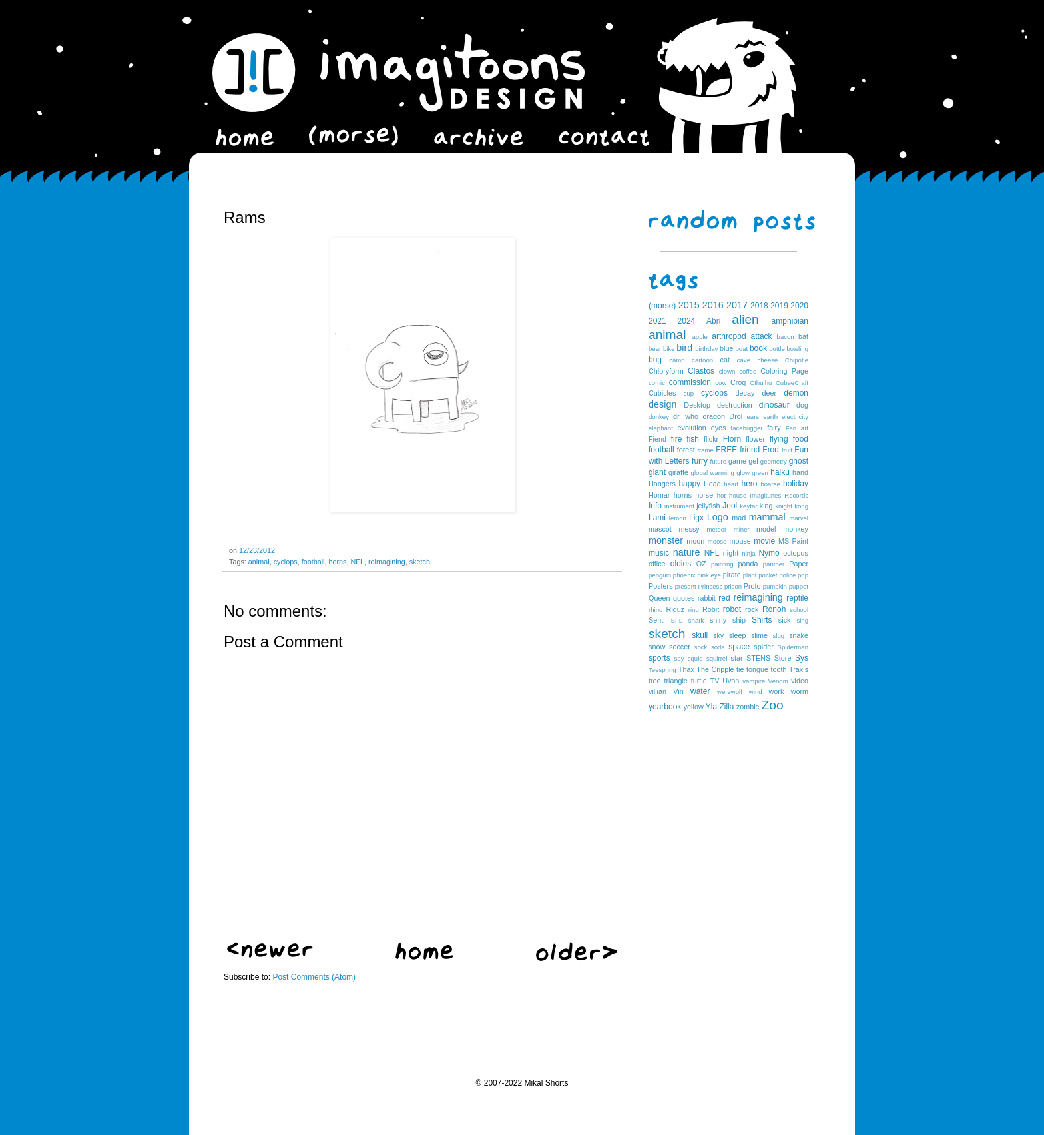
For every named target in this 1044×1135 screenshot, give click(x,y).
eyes (718, 428)
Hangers (662, 484)
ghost (798, 461)
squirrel (716, 658)
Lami (657, 517)
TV (715, 681)
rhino (655, 609)
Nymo (768, 553)
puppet (798, 586)
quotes (683, 598)
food (800, 439)
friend (750, 449)
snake (798, 635)
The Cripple (715, 669)
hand (800, 472)
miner (742, 529)
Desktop (697, 405)
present (685, 586)
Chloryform (666, 371)
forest (686, 450)
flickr (711, 439)
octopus (795, 553)
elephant (661, 428)
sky (718, 635)
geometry (773, 461)
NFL (357, 562)
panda (748, 564)
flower (755, 439)
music (659, 553)
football (313, 562)
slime (759, 635)
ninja (748, 553)
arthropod (729, 336)
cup (689, 393)
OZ (701, 564)
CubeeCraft (792, 382)
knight (783, 506)
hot (721, 495)
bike (669, 348)
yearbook (665, 706)
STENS (758, 658)
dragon (713, 416)
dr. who (685, 416)
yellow (694, 707)
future (718, 461)
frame (705, 450)
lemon (677, 518)
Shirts (762, 620)
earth (770, 416)
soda (718, 647)
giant (657, 472)
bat (803, 336)
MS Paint (793, 541)
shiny (718, 620)
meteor (716, 529)
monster (666, 540)
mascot (660, 529)
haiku (780, 472)
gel (753, 461)
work (776, 691)
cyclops (286, 562)
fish (692, 439)
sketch (419, 562)
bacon (785, 336)
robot (732, 609)
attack (761, 336)
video (799, 681)
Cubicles (662, 393)
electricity (795, 416)
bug (655, 359)
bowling (797, 348)
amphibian (790, 321)
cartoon (702, 360)
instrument (679, 506)
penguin (660, 575)
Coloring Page (784, 371)
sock (701, 647)
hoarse (770, 484)
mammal (767, 517)
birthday (706, 348)
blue (726, 348)
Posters (661, 586)
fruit (787, 450)
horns (337, 562)
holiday (795, 483)
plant (750, 575)
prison (733, 586)
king (766, 506)
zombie (748, 707)
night (730, 553)
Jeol (729, 505)
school (799, 609)
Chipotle (796, 360)
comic (657, 382)
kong (801, 506)
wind (755, 691)
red (724, 598)
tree (655, 681)
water (700, 691)
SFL (677, 620)
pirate (732, 575)
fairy (773, 428)
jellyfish (708, 506)
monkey (795, 529)
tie (740, 669)
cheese (767, 360)
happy (689, 483)
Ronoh (774, 609)
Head (712, 484)
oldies (680, 563)
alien (745, 319)
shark (696, 620)
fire (676, 439)
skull (700, 635)
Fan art (797, 428)
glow (743, 472)
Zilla (726, 706)
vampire (753, 681)
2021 (657, 321)
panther (774, 564)
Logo (717, 517)
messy (689, 529)
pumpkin (775, 586)
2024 (687, 321)
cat (725, 360)
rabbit (707, 598)
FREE (726, 449)
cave (743, 360)
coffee (747, 371)
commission (690, 382)
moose (717, 541)
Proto (752, 586)
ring (693, 609)
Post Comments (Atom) (314, 977)
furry (700, 461)
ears (752, 416)
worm (799, 691)
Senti (657, 620)
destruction (734, 405)
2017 (737, 305)
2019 (779, 305)
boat (742, 348)
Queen (659, 598)
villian (657, 691)
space (739, 646)
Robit (710, 609)
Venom (778, 681)
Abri (713, 321)
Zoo (773, 705)
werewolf (729, 691)
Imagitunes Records (779, 495)
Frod (770, 449)
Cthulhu (761, 382)
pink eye (709, 575)
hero (749, 483)
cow (720, 382)
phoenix (684, 575)
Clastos (701, 371)
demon (796, 393)
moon (695, 541)
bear (655, 348)
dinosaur (774, 405)
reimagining (386, 562)
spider (763, 647)
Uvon (730, 681)
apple (699, 336)
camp (676, 360)
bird (684, 347)
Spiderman (793, 647)
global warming (712, 472)
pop (803, 575)
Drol (735, 416)
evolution (691, 428)
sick (784, 620)
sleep (737, 635)
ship (739, 620)
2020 (799, 305)
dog (802, 405)
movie (764, 541)
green (760, 472)
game (737, 461)
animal (259, 562)
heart (731, 484)
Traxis (798, 669)
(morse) (662, 305)
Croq (738, 382)
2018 (759, 305)
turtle (699, 681)
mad (739, 518)
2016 (713, 305)
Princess (710, 586)
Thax (686, 669)
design (662, 404)
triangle (675, 681)
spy (679, 658)
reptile (797, 598)
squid (695, 658)
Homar (659, 495)
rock (751, 609)
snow (657, 647)
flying (779, 439)
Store (783, 658)
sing (802, 620)
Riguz (675, 609)
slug (779, 635)
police (787, 575)
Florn (732, 439)
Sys (801, 658)
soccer (679, 647)
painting (722, 564)
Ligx (696, 517)
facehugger (747, 428)
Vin (678, 691)
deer (769, 393)
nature (686, 552)
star (737, 658)
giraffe (678, 472)
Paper (798, 564)
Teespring (662, 669)
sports (659, 658)
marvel (798, 518)
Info (655, 505)
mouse (739, 541)
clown (727, 371)
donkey (659, 416)
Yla (711, 706)
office (657, 564)
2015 (689, 305)
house (737, 495)
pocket (767, 575)
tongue (757, 669)
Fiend (657, 439)
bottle (776, 348)
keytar (748, 506)
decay (744, 393)
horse (704, 495)
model (766, 529)
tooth (779, 669)
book (758, 348)
